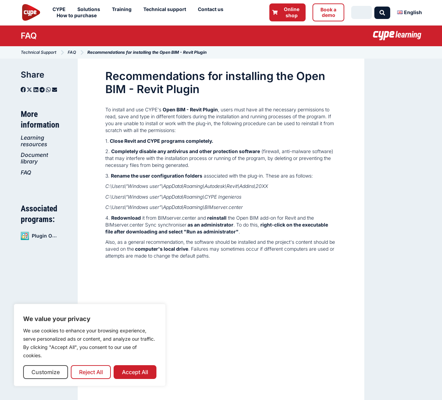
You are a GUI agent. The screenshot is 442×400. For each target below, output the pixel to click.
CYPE (60, 9)
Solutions (90, 9)
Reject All (91, 372)
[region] (90, 345)
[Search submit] (382, 12)
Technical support (166, 9)
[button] (23, 89)
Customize (45, 372)
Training (123, 9)
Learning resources (34, 141)
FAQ (26, 172)
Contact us (212, 9)
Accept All (135, 372)
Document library (34, 158)
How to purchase (78, 15)
